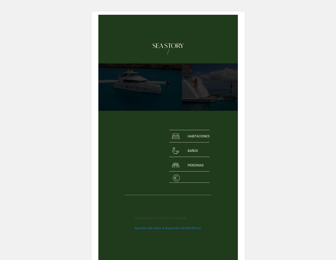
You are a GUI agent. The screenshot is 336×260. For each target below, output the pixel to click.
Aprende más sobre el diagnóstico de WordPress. (168, 228)
